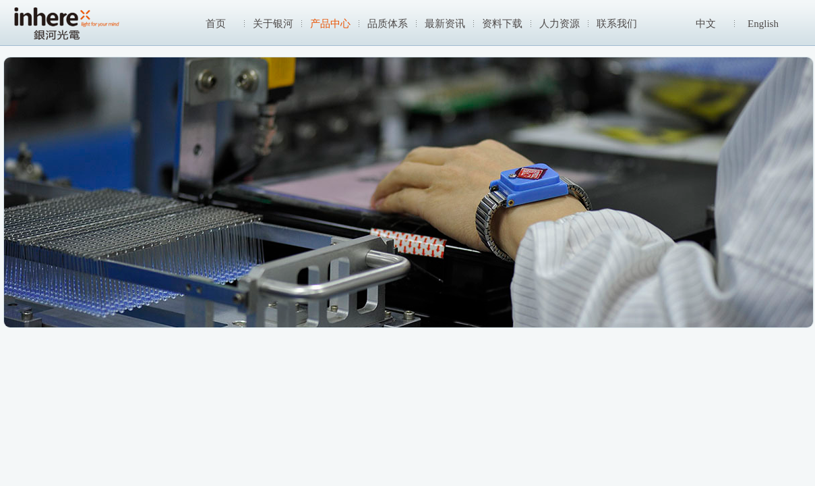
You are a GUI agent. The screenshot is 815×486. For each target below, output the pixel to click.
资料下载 (502, 23)
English (763, 23)
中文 (706, 23)
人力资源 (559, 23)
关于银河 (273, 23)
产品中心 (330, 23)
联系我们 (617, 23)
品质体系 (387, 23)
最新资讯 (445, 23)
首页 (216, 23)
